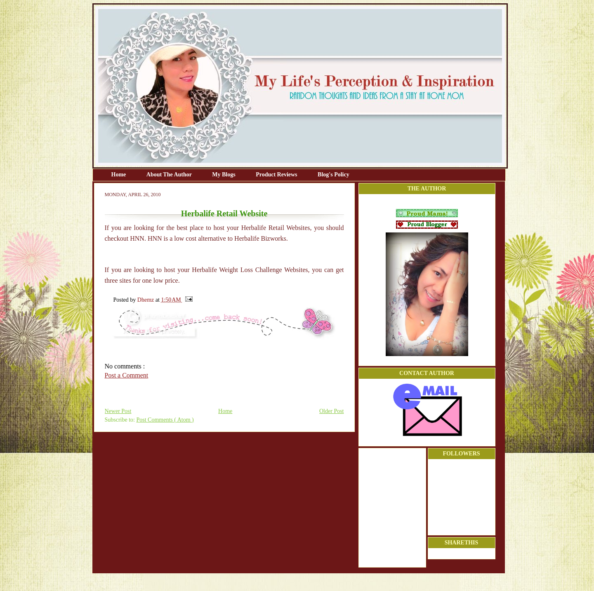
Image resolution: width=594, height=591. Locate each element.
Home (119, 174)
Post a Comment (126, 375)
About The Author (169, 174)
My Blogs (224, 174)
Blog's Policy (333, 174)
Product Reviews (277, 174)
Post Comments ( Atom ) (165, 420)
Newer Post (118, 411)
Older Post (331, 411)
